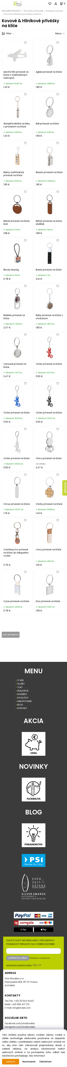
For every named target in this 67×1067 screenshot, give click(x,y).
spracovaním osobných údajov (19, 965)
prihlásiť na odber (18, 957)
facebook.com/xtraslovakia (20, 1023)
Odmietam (45, 1061)
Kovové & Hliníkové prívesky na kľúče (22, 14)
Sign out (37, 965)
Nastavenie (28, 1061)
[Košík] (63, 3)
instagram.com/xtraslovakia (20, 1026)
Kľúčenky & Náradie (33, 11)
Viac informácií (37, 1055)
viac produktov (11, 634)
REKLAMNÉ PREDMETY (11, 11)
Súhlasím (10, 1061)
